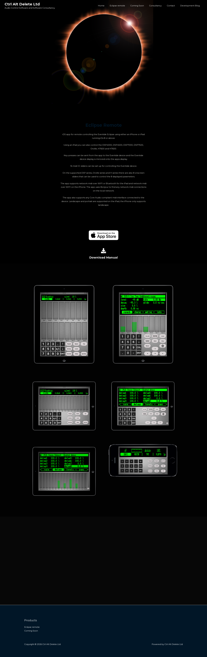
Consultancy (158, 5)
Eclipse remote (123, 5)
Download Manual (103, 257)
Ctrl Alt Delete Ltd (22, 4)
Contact (173, 5)
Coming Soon (142, 5)
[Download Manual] (103, 250)
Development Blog (190, 5)
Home (108, 5)
